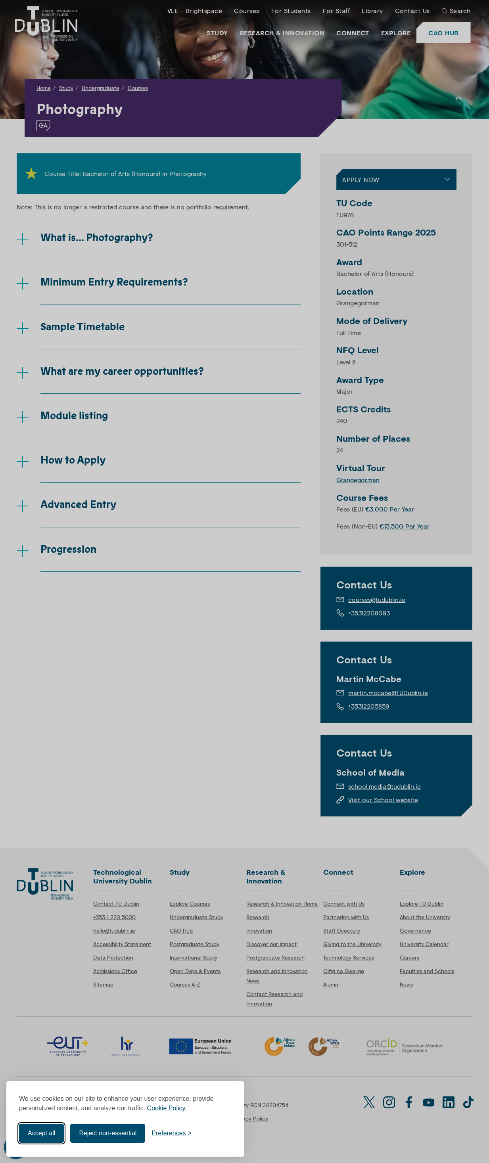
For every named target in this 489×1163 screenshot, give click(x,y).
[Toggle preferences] (171, 1133)
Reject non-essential (107, 1133)
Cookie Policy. (167, 1108)
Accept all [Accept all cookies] (41, 1133)
